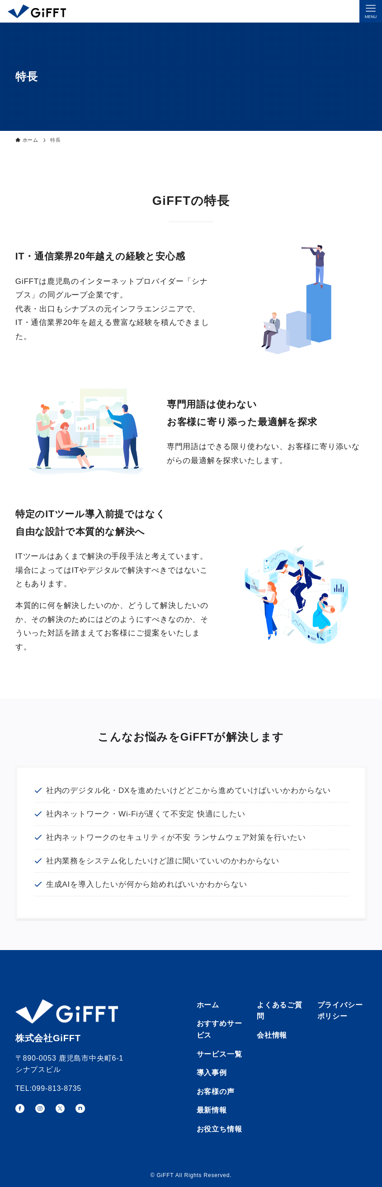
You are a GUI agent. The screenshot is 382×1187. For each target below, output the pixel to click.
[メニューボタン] (370, 11)
